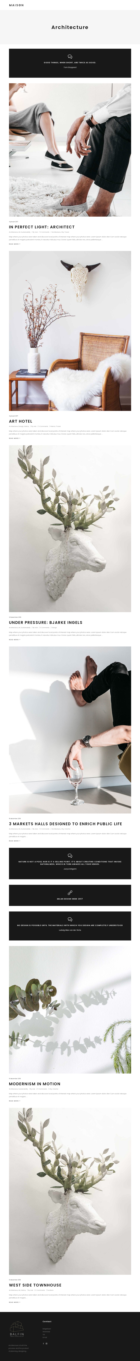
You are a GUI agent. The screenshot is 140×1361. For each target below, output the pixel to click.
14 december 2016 (15, 1079)
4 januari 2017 (13, 222)
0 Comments (44, 232)
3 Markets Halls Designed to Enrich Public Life (65, 824)
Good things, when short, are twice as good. (70, 62)
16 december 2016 (15, 818)
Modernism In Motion (35, 1084)
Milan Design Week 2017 (70, 899)
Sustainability (25, 232)
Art (19, 232)
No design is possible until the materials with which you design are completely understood (70, 925)
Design (21, 426)
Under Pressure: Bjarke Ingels (46, 622)
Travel (67, 232)
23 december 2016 (15, 617)
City (62, 232)
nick (36, 232)
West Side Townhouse (35, 1285)
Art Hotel (21, 421)
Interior (53, 426)
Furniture (50, 1290)
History (26, 426)
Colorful (67, 829)
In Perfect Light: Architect (42, 227)
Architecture (13, 232)
